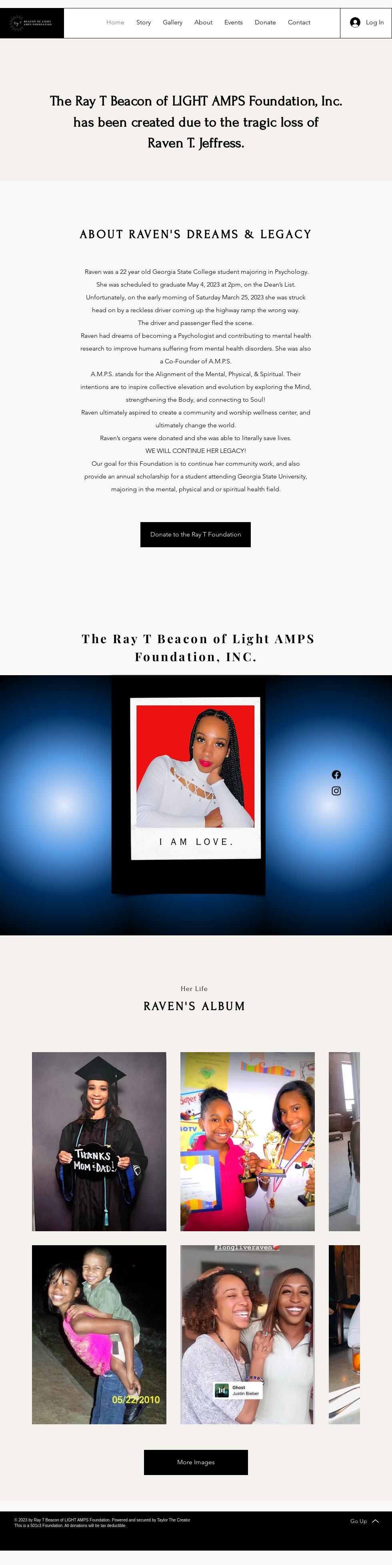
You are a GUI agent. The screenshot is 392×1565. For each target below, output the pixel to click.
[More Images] (196, 1462)
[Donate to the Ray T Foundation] (195, 534)
